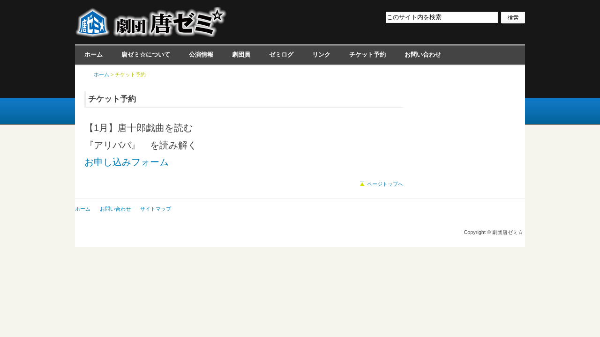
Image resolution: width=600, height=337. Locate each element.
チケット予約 (367, 54)
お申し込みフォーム (126, 162)
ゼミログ (281, 54)
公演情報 (201, 54)
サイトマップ (155, 209)
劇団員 (241, 54)
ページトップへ (385, 184)
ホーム (93, 54)
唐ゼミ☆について (145, 54)
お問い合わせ (423, 54)
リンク (321, 54)
